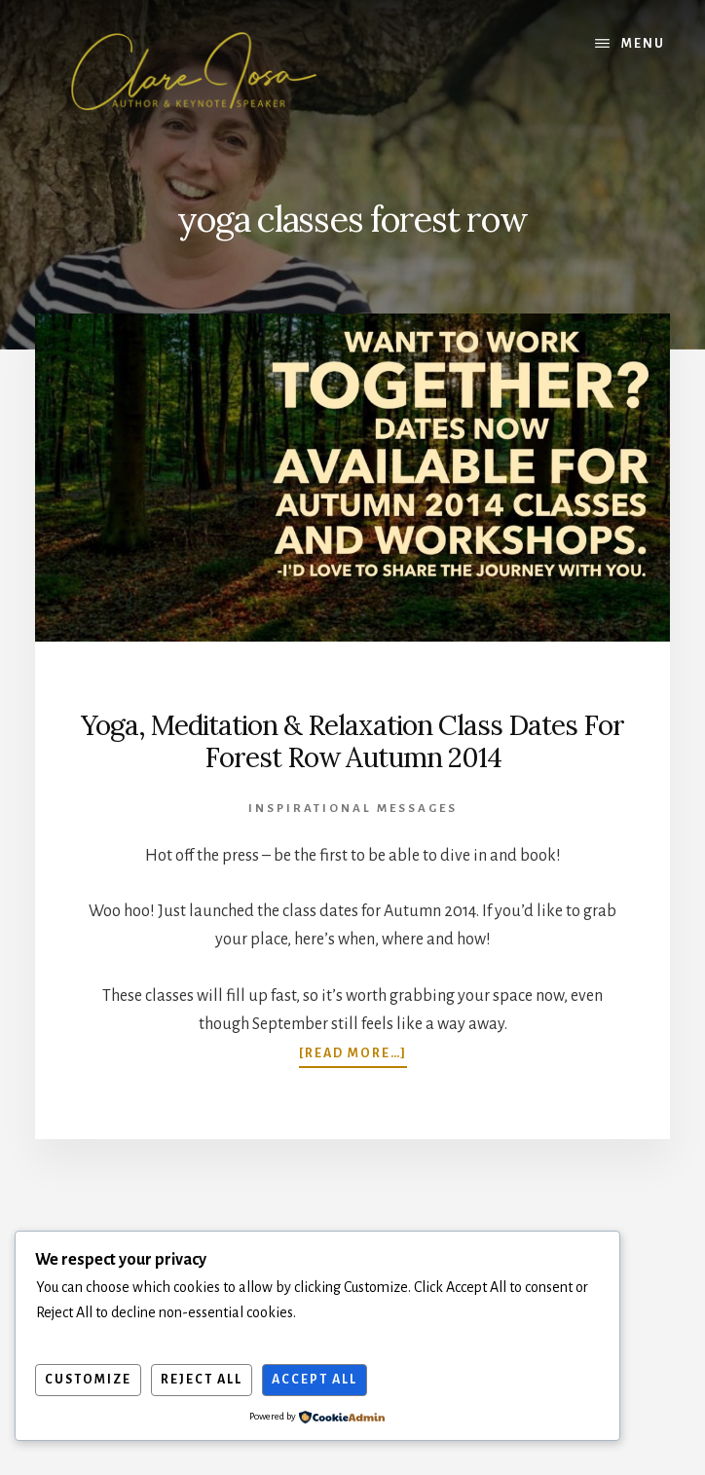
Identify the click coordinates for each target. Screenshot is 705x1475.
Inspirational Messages (353, 808)
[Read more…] (353, 1053)
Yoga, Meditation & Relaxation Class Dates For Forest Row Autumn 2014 (352, 742)
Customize (88, 1379)
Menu (643, 44)
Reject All (201, 1379)
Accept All (314, 1379)
